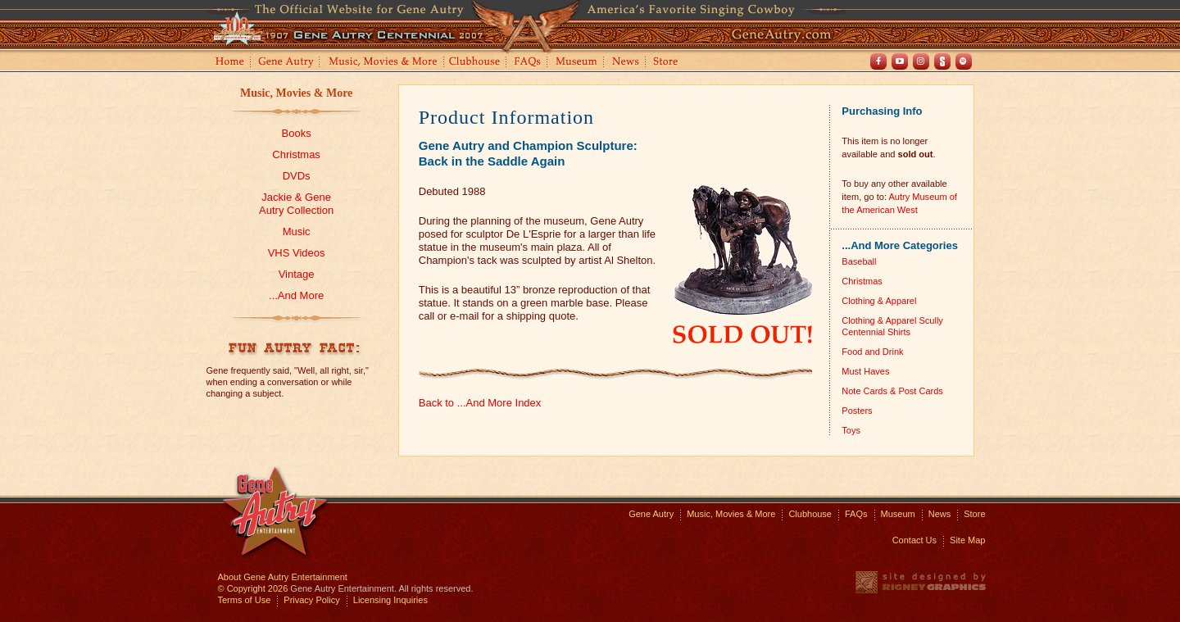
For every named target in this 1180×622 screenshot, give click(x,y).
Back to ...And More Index (480, 403)
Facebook (878, 61)
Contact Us (914, 540)
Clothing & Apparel (879, 301)
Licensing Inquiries (390, 600)
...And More (296, 295)
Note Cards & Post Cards (892, 391)
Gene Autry (286, 62)
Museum (577, 62)
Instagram (921, 61)
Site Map (967, 540)
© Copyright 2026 (253, 588)
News (626, 62)
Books (296, 133)
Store (668, 62)
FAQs (528, 62)
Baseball (859, 261)
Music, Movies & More (296, 93)
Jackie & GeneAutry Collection (296, 203)
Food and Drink (872, 351)
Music (297, 231)
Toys (851, 430)
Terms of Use (244, 600)
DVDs (297, 176)
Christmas (296, 154)
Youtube (900, 61)
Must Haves (865, 371)
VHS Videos (296, 253)
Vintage (297, 274)
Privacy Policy (311, 600)
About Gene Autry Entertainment (282, 577)
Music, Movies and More (383, 62)
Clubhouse (475, 62)
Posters (857, 410)
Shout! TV (942, 61)
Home (228, 62)
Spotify (963, 61)
